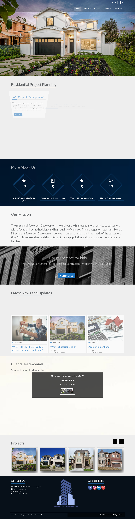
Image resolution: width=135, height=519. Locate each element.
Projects (24, 515)
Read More (13, 106)
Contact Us (66, 276)
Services (17, 515)
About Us (31, 515)
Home (12, 515)
